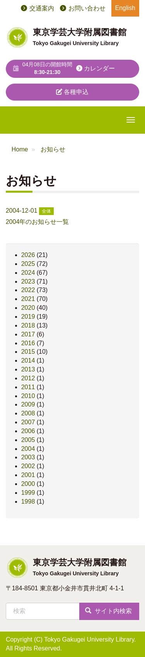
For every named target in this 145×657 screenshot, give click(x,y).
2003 (28, 457)
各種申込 (72, 92)
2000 (28, 484)
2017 (28, 334)
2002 (28, 466)
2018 (28, 325)
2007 (28, 422)
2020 (28, 307)
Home (20, 149)
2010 (28, 396)
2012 (28, 378)
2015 (28, 351)
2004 (28, 448)
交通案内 (41, 8)
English (125, 8)
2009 (28, 404)
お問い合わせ (87, 8)
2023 (28, 281)
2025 (28, 263)
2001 (28, 475)
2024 (28, 272)
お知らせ (53, 149)
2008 (28, 413)
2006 (28, 431)
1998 (28, 501)
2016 (28, 343)
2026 (28, 255)
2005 (28, 440)
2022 (28, 290)
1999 (28, 492)
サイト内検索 (108, 611)
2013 (28, 369)
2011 (28, 387)
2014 (28, 360)
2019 (28, 316)
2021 (28, 299)
